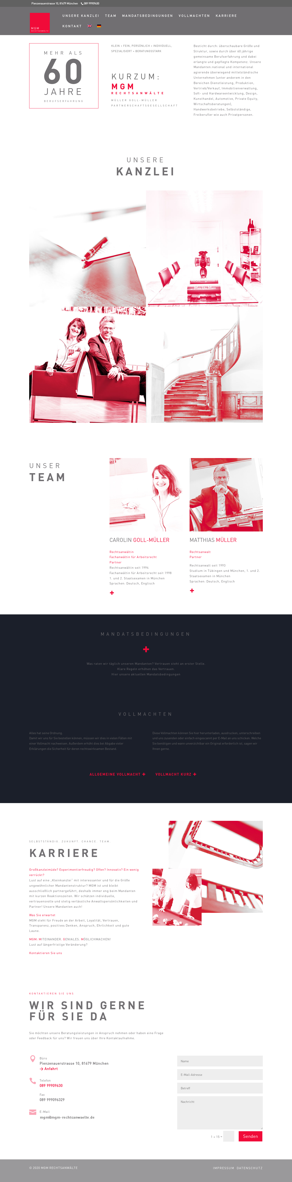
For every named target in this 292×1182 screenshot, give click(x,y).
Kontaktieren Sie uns (45, 953)
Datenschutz (250, 1168)
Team (111, 16)
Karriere (226, 16)
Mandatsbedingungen (147, 16)
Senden (250, 1136)
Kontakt (72, 26)
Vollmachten (194, 16)
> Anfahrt (49, 1068)
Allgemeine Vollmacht (118, 774)
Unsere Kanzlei (81, 16)
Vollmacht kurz (176, 774)
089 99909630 (51, 1085)
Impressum (223, 1168)
